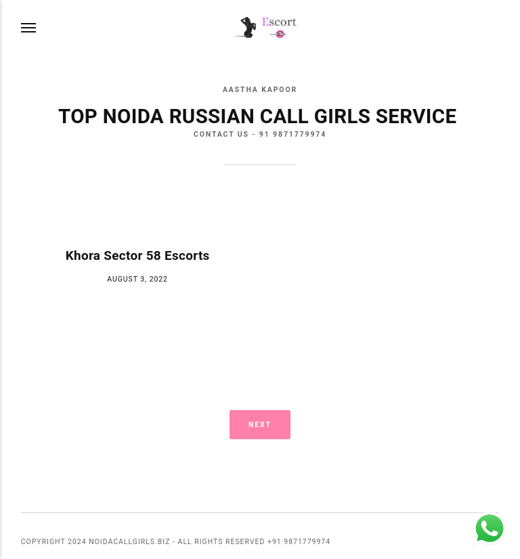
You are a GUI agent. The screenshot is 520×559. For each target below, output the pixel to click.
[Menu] (29, 28)
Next (260, 424)
